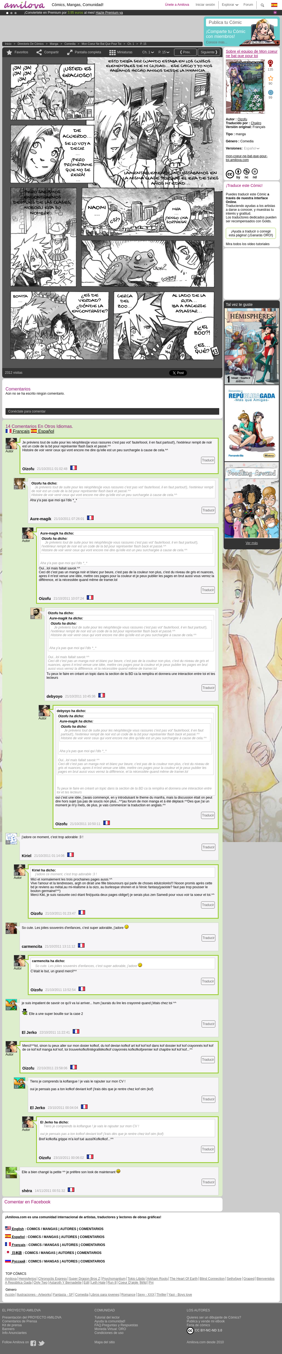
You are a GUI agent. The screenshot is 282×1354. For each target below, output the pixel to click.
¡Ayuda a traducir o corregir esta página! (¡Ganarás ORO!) (251, 233)
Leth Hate (98, 1282)
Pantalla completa (88, 52)
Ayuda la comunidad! (109, 1321)
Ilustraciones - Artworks (34, 1295)
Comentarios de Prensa (19, 1321)
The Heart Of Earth (184, 1279)
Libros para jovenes (104, 1295)
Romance (128, 1295)
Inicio (8, 43)
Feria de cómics (198, 1325)
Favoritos (21, 52)
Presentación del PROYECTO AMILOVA (31, 1317)
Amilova (11, 1279)
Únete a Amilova (177, 5)
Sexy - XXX (145, 1295)
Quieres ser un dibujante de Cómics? (214, 1317)
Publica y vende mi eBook (206, 1321)
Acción (10, 1295)
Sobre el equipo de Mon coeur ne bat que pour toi (252, 53)
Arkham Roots (157, 1279)
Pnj (151, 1282)
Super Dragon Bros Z (84, 1279)
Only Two (40, 1282)
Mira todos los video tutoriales (248, 244)
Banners (8, 1329)
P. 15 (143, 43)
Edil (86, 1282)
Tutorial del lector (107, 1317)
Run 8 (111, 1282)
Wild (143, 1282)
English (14, 1229)
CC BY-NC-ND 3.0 (204, 1330)
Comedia (69, 43)
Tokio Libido (136, 1279)
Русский (15, 1261)
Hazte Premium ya (109, 13)
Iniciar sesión (205, 5)
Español (42, 431)
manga (54, 43)
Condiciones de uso (108, 1333)
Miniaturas (124, 52)
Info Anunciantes (14, 1333)
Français (18, 431)
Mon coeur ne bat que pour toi (101, 43)
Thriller (161, 1295)
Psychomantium (114, 1279)
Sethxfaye (234, 1279)
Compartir (51, 52)
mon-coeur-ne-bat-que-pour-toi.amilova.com (246, 158)
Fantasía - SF (63, 1295)
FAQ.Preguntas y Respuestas (116, 1325)
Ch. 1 (131, 43)
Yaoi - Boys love (180, 1295)
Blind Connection (212, 1279)
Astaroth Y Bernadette (65, 1282)
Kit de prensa (12, 1325)
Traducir (208, 460)
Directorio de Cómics (31, 43)
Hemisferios (27, 1279)
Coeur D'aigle (128, 1282)
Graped (248, 1279)
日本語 (13, 1253)
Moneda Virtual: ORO (110, 1329)
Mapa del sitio (104, 1342)
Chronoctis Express (52, 1279)
